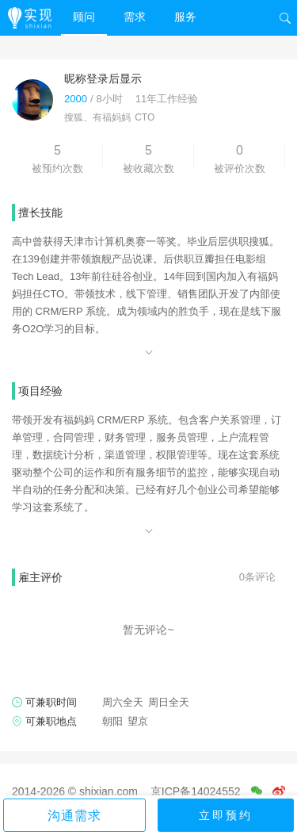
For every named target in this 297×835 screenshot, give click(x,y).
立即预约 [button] (226, 815)
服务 (185, 16)
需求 (135, 16)
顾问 (84, 16)
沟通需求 (74, 815)
